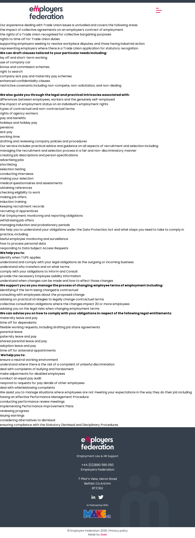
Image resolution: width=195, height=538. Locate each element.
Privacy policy (118, 531)
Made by (97, 534)
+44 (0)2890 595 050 (97, 465)
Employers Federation (97, 469)
